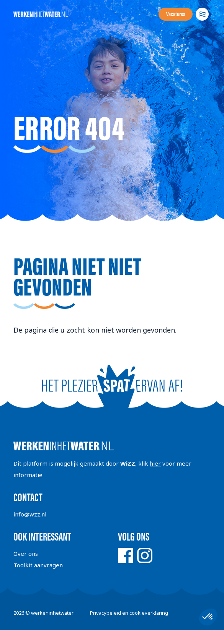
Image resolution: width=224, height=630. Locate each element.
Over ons (25, 553)
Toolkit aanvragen (38, 565)
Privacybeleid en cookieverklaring (129, 612)
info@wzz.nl (29, 514)
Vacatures (175, 14)
